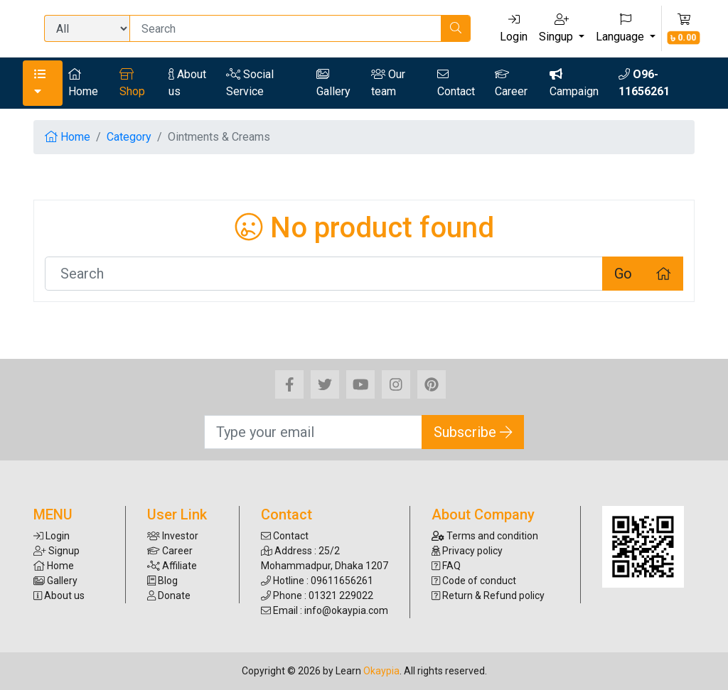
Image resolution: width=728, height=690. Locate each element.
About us (187, 83)
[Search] (285, 28)
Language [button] (621, 28)
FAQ (446, 565)
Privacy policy (467, 550)
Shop (132, 83)
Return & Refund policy (488, 595)
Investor (172, 535)
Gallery (333, 83)
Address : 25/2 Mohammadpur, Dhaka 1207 (324, 558)
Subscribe (473, 432)
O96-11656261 (644, 83)
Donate (169, 595)
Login (514, 28)
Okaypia (381, 670)
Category (129, 137)
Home (83, 83)
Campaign (574, 83)
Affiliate (172, 565)
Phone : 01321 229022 (317, 595)
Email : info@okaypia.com (324, 610)
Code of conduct (474, 580)
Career (511, 83)
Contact (456, 83)
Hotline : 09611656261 (317, 580)
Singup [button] (557, 28)
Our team (388, 83)
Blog (162, 580)
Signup (56, 550)
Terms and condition (485, 535)
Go (623, 273)
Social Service (250, 83)
